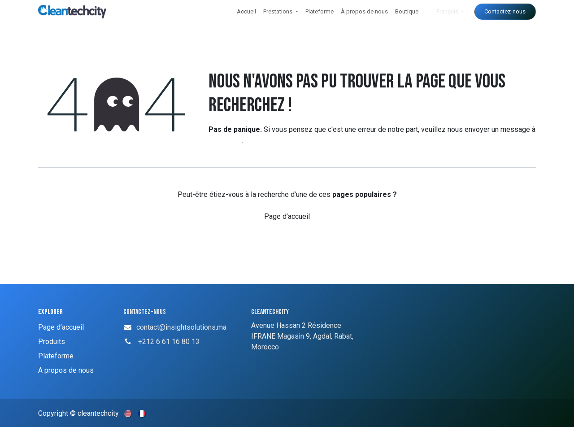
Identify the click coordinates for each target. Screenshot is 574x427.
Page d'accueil (287, 216)
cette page (225, 140)
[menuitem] (246, 12)
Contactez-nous (505, 11)
